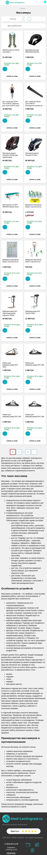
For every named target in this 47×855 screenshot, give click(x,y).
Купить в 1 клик (12, 76)
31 (28, 452)
